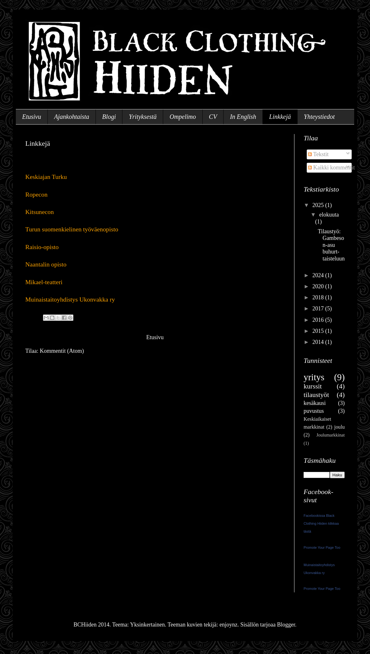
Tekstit (318, 154)
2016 (318, 320)
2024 (318, 275)
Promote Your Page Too (322, 547)
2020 (318, 286)
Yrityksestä (143, 116)
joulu (339, 427)
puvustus (314, 411)
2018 (318, 297)
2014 (318, 342)
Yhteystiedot (319, 116)
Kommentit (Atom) (62, 351)
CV (213, 116)
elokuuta (329, 214)
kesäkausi (315, 403)
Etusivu (31, 116)
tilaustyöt (316, 395)
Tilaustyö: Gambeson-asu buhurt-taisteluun (331, 245)
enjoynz (228, 624)
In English (243, 116)
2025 (318, 205)
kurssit (313, 386)
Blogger (286, 624)
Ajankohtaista (71, 116)
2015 (318, 331)
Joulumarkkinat (330, 434)
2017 (318, 308)
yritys (314, 377)
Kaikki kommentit (331, 167)
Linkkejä (280, 116)
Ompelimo (183, 116)
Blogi (109, 116)
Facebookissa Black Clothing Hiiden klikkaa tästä (321, 523)
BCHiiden (27, 20)
